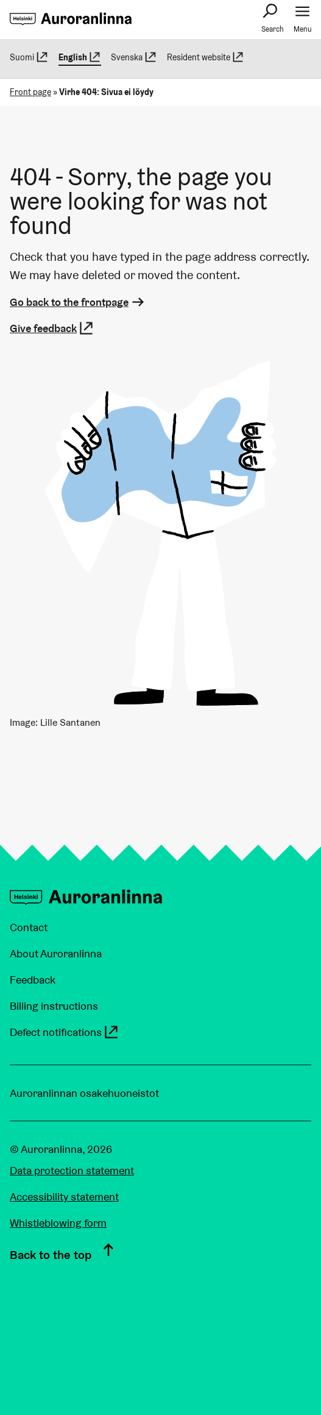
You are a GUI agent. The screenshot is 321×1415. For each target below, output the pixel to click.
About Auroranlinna (56, 953)
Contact (29, 927)
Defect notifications (64, 1032)
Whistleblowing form (58, 1223)
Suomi (29, 57)
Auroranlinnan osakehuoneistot (84, 1093)
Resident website (206, 57)
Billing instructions (54, 1006)
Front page (30, 92)
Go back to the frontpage (78, 302)
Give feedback (52, 328)
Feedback (32, 980)
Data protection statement (72, 1170)
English (80, 57)
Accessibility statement (64, 1197)
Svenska (134, 57)
